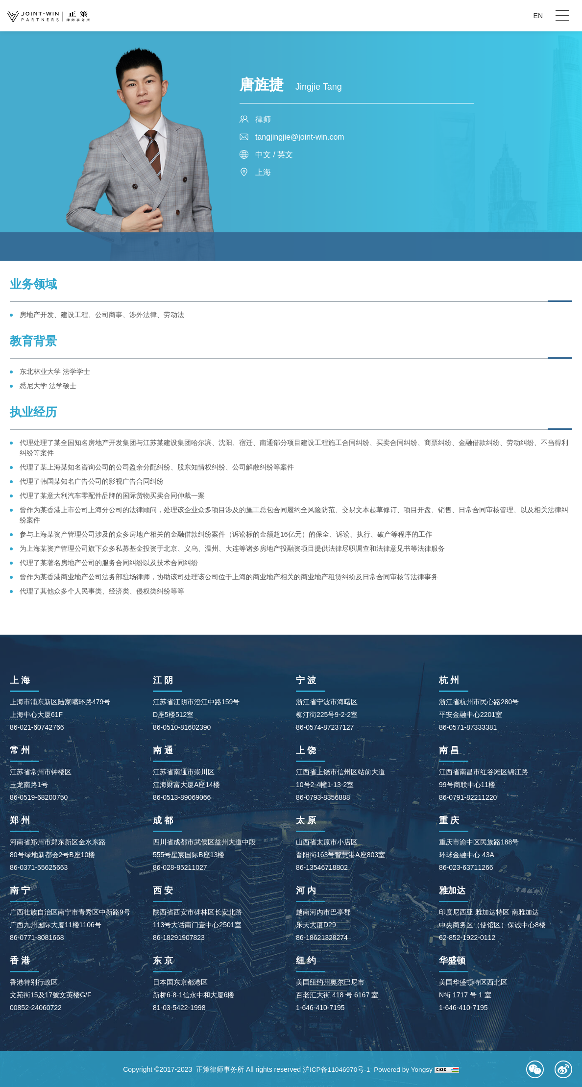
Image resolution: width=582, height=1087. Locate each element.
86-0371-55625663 (39, 867)
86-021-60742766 (37, 727)
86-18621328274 (322, 937)
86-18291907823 (179, 937)
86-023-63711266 (466, 867)
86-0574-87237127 (325, 727)
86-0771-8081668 (37, 937)
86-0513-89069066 (182, 797)
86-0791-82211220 (468, 797)
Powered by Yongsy (404, 1069)
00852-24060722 (36, 1008)
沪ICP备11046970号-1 (335, 1069)
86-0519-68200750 (39, 797)
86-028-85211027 (180, 867)
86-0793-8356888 (323, 797)
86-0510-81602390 (182, 727)
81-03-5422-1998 (179, 1008)
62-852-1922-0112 (467, 937)
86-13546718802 (322, 867)
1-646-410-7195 (320, 1008)
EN (538, 16)
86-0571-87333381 (468, 727)
